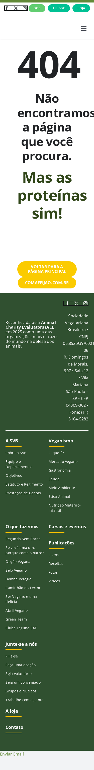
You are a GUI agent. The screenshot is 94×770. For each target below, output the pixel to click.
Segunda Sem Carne (23, 538)
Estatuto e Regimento (24, 484)
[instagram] (25, 8)
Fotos (53, 572)
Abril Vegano (17, 610)
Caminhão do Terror (23, 587)
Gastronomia (60, 470)
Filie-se (12, 656)
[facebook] (7, 8)
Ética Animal (59, 496)
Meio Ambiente (62, 487)
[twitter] (16, 8)
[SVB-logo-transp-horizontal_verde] (22, 20)
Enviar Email (12, 754)
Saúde (54, 479)
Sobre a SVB (16, 452)
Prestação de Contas (23, 493)
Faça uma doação (21, 664)
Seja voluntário (19, 673)
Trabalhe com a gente (24, 699)
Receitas (56, 563)
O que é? (56, 452)
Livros (54, 554)
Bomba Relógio (18, 579)
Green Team (16, 619)
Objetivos (14, 475)
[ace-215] (14, 313)
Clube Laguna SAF (21, 628)
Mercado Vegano (63, 461)
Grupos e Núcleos (21, 691)
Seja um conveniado (23, 682)
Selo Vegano (16, 570)
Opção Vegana (18, 561)
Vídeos (54, 581)
